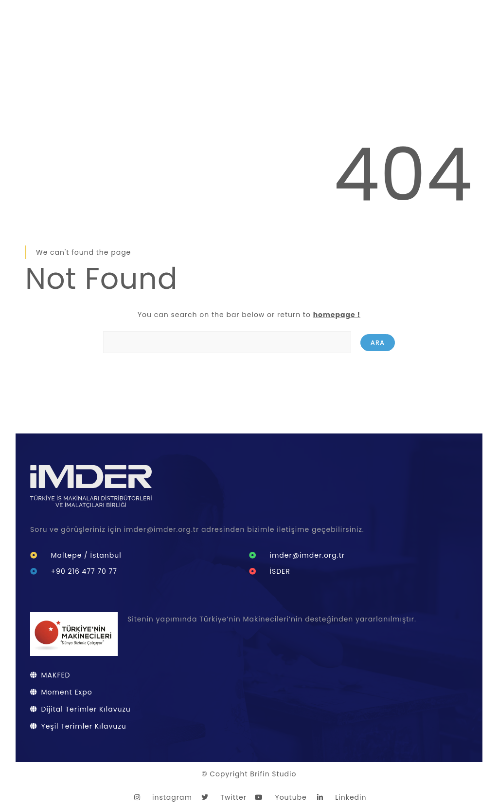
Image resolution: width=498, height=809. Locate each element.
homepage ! (336, 315)
